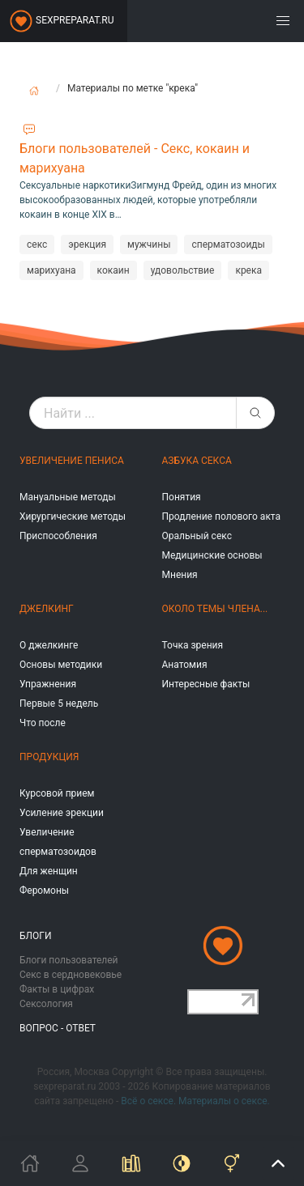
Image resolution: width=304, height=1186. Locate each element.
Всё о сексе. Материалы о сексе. (195, 1101)
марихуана (51, 270)
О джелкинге (48, 645)
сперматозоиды (227, 244)
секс (37, 244)
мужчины (148, 244)
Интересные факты (206, 684)
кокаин (113, 270)
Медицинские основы (212, 555)
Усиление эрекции (61, 812)
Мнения (180, 574)
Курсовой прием (56, 793)
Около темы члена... (215, 608)
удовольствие (183, 270)
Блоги (35, 936)
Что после (42, 723)
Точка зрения (193, 645)
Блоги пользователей (68, 960)
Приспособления (58, 536)
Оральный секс (197, 536)
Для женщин (48, 871)
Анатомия (185, 664)
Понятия (181, 497)
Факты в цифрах (56, 989)
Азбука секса (197, 460)
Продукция (49, 757)
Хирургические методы (72, 516)
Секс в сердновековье (70, 974)
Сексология (46, 1004)
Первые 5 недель (58, 703)
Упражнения (47, 684)
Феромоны (44, 890)
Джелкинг (46, 608)
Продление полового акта (221, 516)
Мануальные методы (67, 497)
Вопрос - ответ (57, 1028)
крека (248, 270)
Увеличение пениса (71, 460)
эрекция (87, 244)
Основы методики (60, 664)
